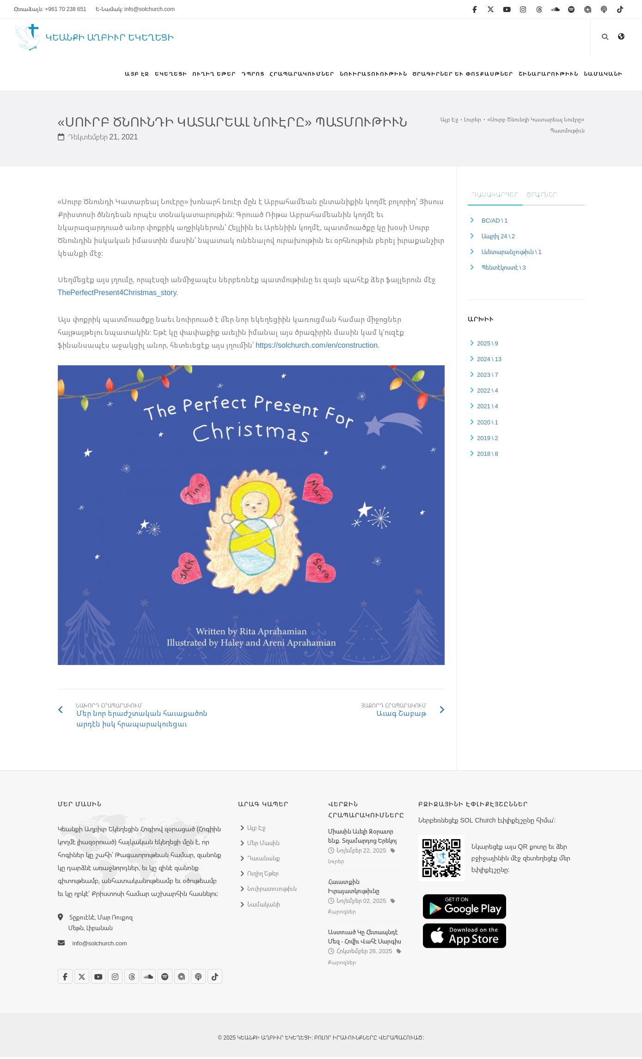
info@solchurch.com (100, 945)
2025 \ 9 (487, 345)
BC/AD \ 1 (495, 222)
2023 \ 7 (487, 377)
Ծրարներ (542, 196)
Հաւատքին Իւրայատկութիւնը (353, 888)
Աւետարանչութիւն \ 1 (512, 254)
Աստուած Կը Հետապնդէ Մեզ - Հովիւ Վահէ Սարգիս (364, 939)
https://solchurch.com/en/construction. (318, 347)
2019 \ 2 (487, 440)
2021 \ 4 (487, 408)
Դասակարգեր (495, 196)
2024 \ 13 (489, 361)
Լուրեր (472, 122)
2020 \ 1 (487, 424)
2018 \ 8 (487, 455)
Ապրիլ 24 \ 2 (498, 238)
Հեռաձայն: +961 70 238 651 (50, 9)
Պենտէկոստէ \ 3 (504, 270)
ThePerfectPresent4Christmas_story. (118, 295)
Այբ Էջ (449, 122)
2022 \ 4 (487, 392)
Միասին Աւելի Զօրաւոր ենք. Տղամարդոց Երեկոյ (362, 838)
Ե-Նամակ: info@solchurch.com (135, 9)
